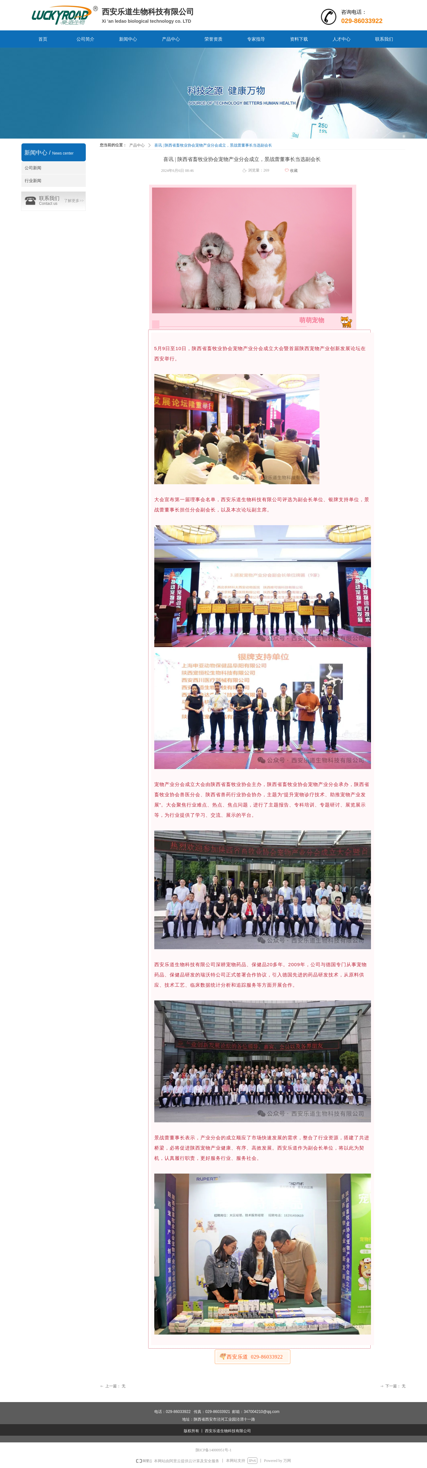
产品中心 (137, 145)
